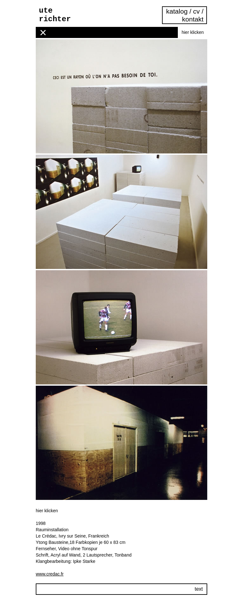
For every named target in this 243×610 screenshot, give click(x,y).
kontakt (192, 19)
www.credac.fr (50, 573)
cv (196, 11)
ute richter (55, 14)
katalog (178, 11)
